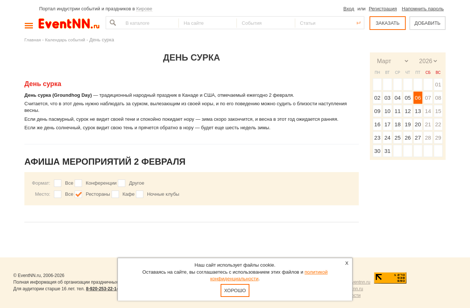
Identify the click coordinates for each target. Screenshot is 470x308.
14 (428, 111)
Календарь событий (65, 39)
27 (418, 137)
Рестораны (98, 194)
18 (398, 124)
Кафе (129, 194)
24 (387, 137)
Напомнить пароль (423, 8)
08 (438, 98)
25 (398, 137)
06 (418, 98)
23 (377, 137)
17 (387, 124)
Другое (136, 183)
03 (387, 98)
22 (438, 124)
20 (418, 124)
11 (398, 111)
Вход (348, 8)
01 (438, 84)
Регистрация (383, 8)
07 (428, 98)
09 (377, 111)
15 (438, 111)
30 (377, 151)
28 (428, 137)
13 (418, 111)
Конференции (101, 183)
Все (69, 183)
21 (428, 124)
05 (408, 98)
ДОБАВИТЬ (427, 23)
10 (387, 111)
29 (438, 137)
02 (377, 98)
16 (377, 124)
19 (408, 124)
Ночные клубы (163, 194)
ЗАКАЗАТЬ (388, 23)
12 (408, 111)
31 (387, 151)
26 (408, 137)
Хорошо (235, 290)
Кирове (144, 8)
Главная (32, 39)
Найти (112, 22)
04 (398, 98)
